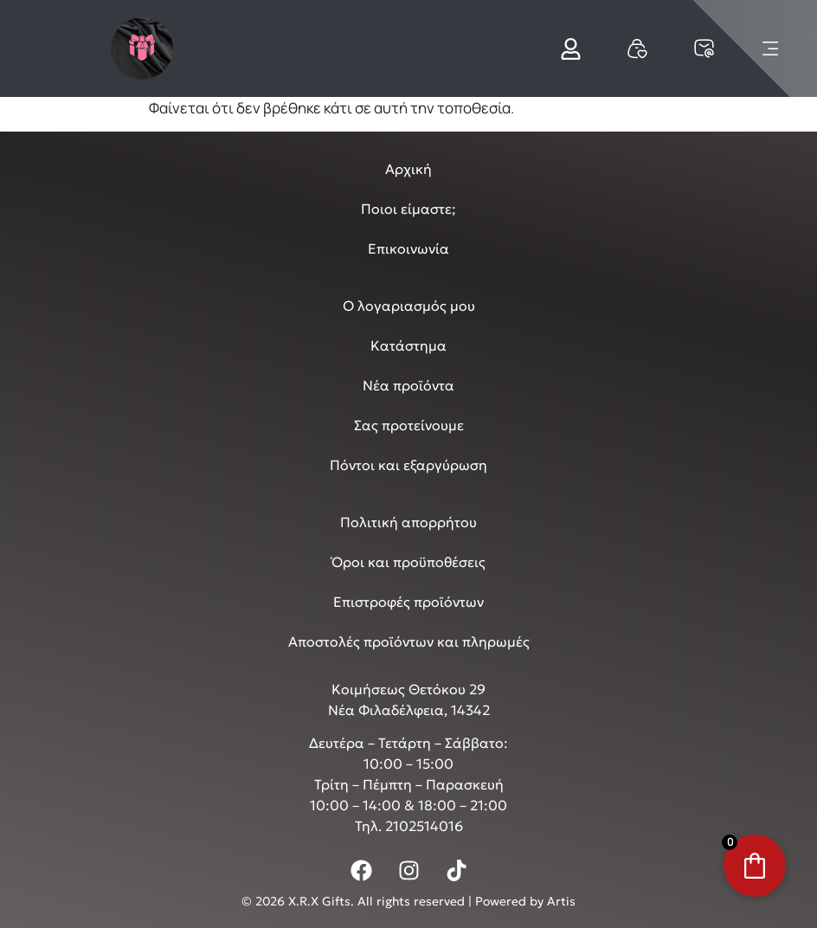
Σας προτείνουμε (409, 425)
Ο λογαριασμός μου (409, 305)
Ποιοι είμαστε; (408, 208)
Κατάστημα (408, 345)
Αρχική (408, 168)
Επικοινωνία (408, 248)
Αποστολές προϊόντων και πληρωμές (409, 641)
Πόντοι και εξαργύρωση (408, 465)
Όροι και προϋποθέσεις (408, 561)
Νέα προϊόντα (408, 385)
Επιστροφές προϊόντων (408, 601)
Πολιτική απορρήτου (408, 522)
